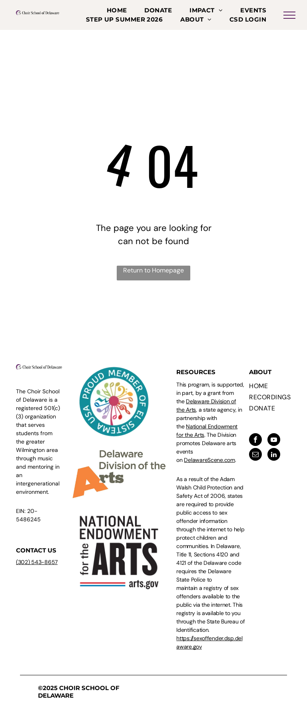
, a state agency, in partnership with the (209, 418)
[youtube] (273, 440)
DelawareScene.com (209, 460)
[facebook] (255, 440)
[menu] (289, 15)
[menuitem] (117, 10)
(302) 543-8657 (37, 562)
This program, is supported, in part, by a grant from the (210, 393)
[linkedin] (273, 455)
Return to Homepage (153, 270)
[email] (255, 455)
